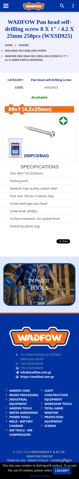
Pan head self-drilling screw (51, 80)
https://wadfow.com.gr (35, 377)
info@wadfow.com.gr (33, 372)
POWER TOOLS (19, 417)
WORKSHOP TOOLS (58, 404)
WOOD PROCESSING (23, 395)
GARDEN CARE (19, 391)
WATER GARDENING (23, 413)
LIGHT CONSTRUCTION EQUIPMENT (56, 395)
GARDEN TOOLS (20, 408)
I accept (62, 470)
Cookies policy (39, 476)
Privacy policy (38, 460)
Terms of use (16, 460)
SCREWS (50, 426)
